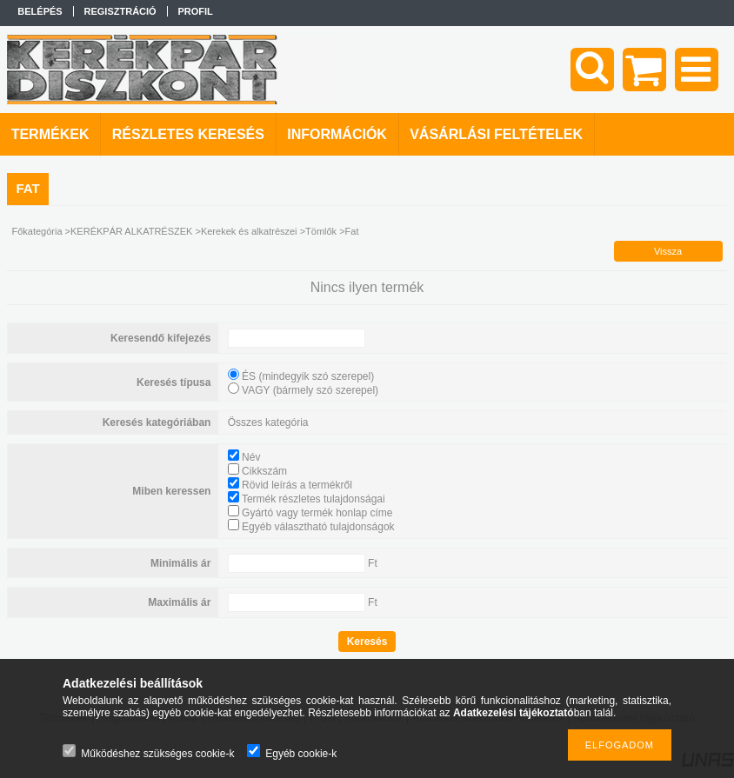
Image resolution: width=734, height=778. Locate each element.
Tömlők (321, 231)
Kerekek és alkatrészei (249, 231)
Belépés (39, 11)
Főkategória (36, 231)
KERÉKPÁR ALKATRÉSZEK (131, 231)
